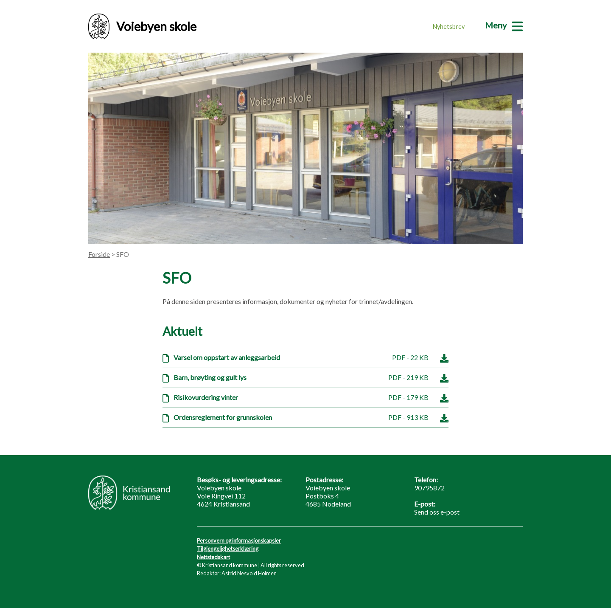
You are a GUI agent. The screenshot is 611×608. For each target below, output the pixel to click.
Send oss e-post (437, 512)
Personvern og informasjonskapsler (239, 540)
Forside (99, 254)
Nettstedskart (213, 557)
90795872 (429, 488)
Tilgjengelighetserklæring (227, 548)
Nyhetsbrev (449, 26)
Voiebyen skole (142, 26)
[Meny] (504, 25)
